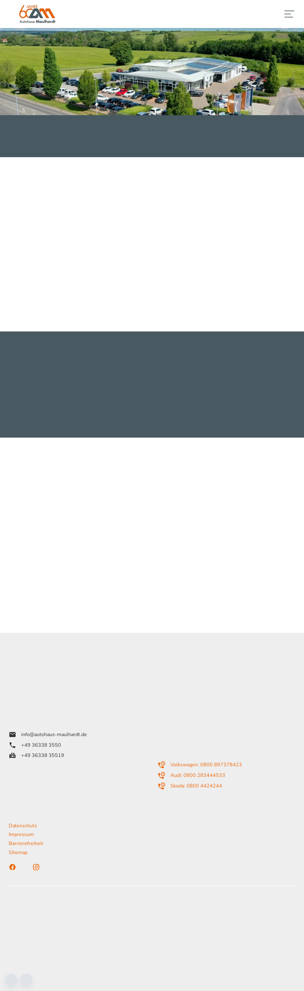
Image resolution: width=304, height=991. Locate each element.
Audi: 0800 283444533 (191, 775)
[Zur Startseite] (37, 14)
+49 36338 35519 (36, 755)
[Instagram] (41, 867)
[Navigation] (290, 14)
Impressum (21, 834)
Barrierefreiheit (26, 843)
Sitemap (18, 852)
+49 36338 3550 (35, 745)
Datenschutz (23, 825)
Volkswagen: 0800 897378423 (200, 764)
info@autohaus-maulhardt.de (48, 734)
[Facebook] (18, 867)
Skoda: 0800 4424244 (190, 786)
